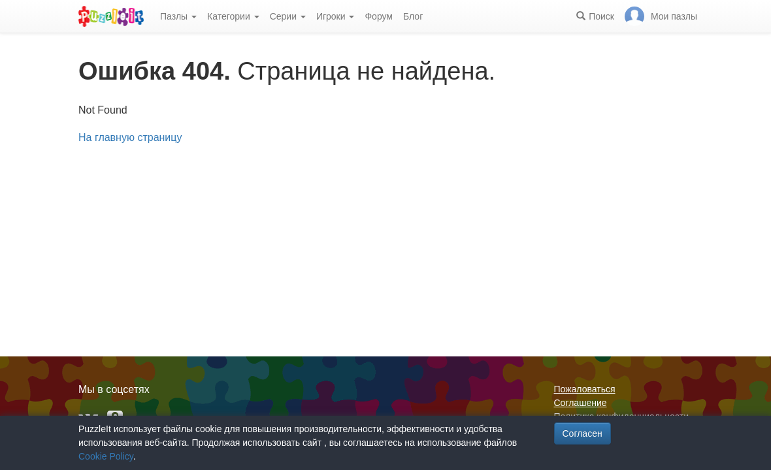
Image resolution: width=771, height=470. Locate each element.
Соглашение (580, 403)
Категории (233, 16)
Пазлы (178, 16)
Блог (413, 16)
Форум (379, 16)
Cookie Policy (105, 456)
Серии (288, 16)
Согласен (582, 433)
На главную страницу (130, 137)
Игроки (335, 16)
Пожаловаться (584, 389)
